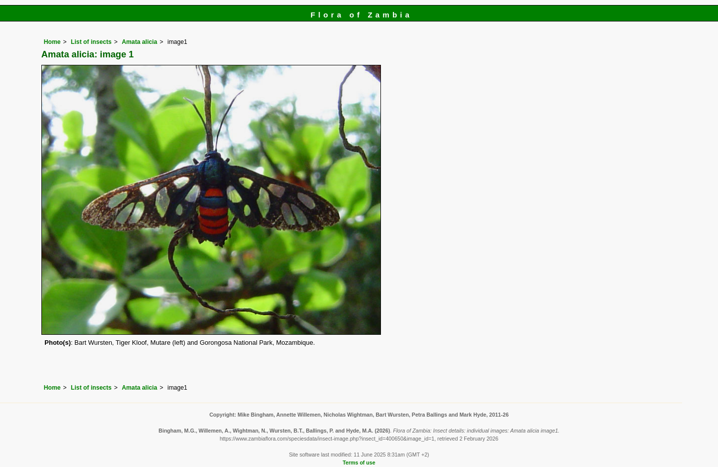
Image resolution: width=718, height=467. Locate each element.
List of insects (91, 41)
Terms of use (359, 463)
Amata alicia (139, 41)
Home (52, 41)
